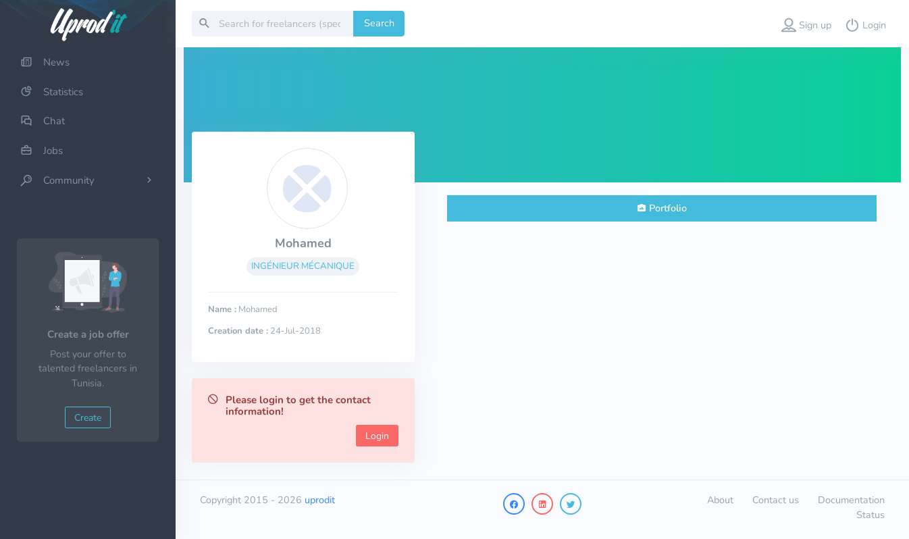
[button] (806, 23)
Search (379, 23)
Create (87, 417)
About (720, 500)
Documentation (851, 500)
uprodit (320, 500)
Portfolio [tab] (668, 208)
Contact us (775, 500)
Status (870, 514)
